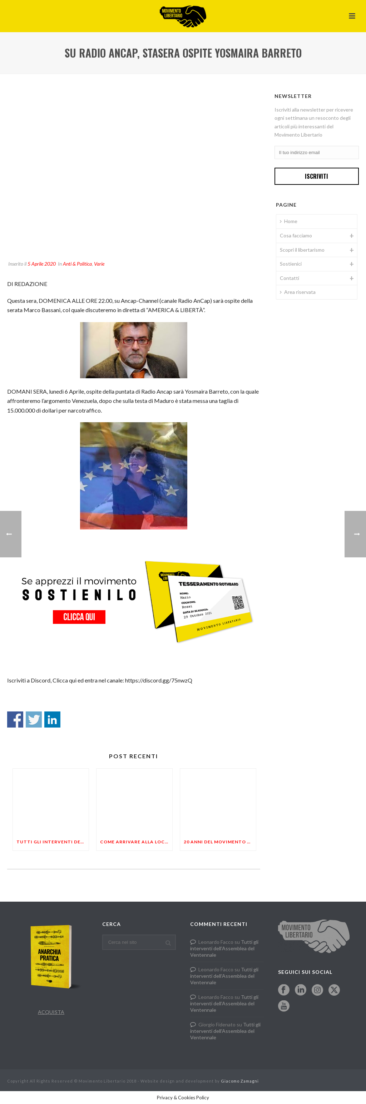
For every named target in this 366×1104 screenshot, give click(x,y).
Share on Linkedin (52, 719)
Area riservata (298, 292)
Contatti (289, 278)
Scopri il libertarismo (302, 250)
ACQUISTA (51, 1012)
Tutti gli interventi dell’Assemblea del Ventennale (52, 841)
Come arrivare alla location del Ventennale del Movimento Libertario (136, 841)
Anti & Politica (77, 264)
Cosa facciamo (296, 235)
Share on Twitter (34, 719)
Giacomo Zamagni (240, 1081)
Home (288, 221)
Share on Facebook (15, 719)
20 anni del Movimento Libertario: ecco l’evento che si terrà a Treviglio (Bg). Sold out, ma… (220, 841)
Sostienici (291, 264)
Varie (99, 264)
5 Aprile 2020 (42, 264)
